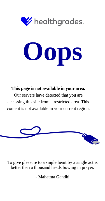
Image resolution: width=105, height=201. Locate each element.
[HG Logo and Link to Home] (52, 21)
